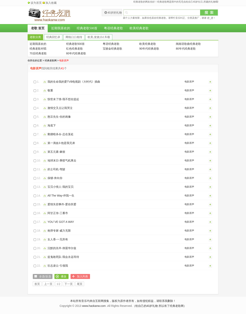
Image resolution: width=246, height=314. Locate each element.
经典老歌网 (51, 60)
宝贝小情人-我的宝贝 (60, 186)
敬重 (50, 90)
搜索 (209, 12)
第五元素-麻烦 (56, 151)
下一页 (68, 284)
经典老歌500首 (87, 28)
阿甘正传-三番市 (57, 213)
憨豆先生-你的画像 (59, 116)
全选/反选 (45, 276)
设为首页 (36, 2)
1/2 (58, 284)
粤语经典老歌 (113, 28)
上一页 (48, 284)
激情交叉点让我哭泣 (60, 108)
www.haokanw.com (94, 305)
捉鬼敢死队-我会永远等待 (63, 256)
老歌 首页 (38, 28)
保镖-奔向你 (54, 178)
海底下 (51, 125)
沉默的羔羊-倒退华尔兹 (61, 248)
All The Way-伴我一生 (60, 195)
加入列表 (210, 82)
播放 (45, 82)
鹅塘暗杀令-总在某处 (60, 134)
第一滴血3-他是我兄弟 (61, 143)
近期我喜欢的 (60, 28)
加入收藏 (51, 2)
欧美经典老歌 (139, 28)
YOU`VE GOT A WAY (60, 221)
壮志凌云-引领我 (57, 265)
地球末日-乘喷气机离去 (61, 160)
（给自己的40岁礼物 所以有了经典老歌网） (159, 305)
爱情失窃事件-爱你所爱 (61, 204)
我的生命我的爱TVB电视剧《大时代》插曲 (73, 81)
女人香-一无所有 (57, 239)
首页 (37, 284)
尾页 (79, 284)
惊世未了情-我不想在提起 (63, 99)
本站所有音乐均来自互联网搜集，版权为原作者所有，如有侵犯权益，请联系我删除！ (123, 300)
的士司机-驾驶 (56, 169)
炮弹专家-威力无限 (59, 230)
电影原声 (189, 81)
